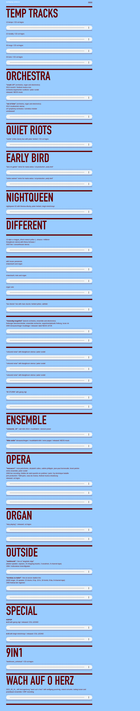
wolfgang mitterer (13, 2)
